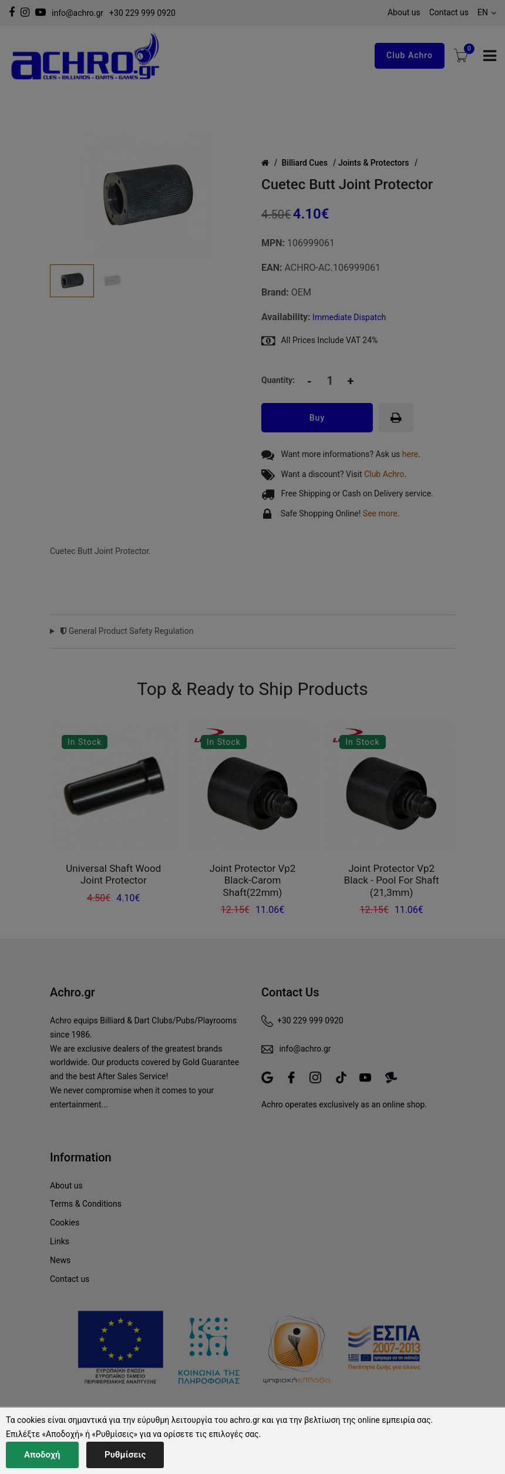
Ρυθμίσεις (125, 1454)
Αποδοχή (42, 1454)
